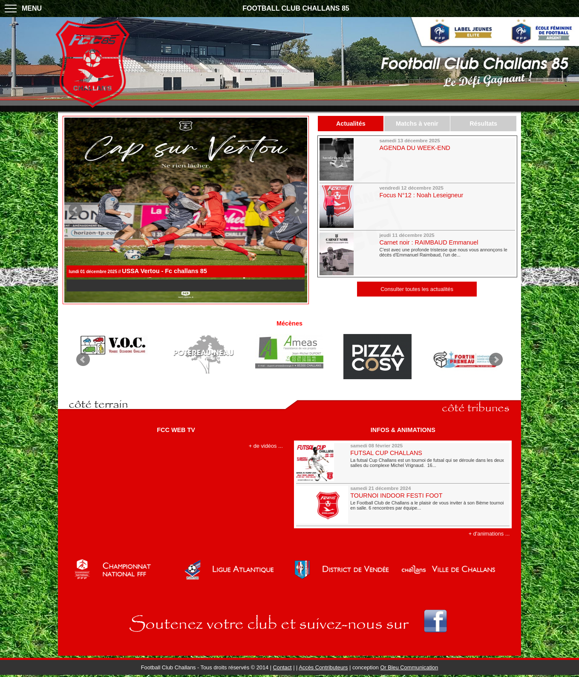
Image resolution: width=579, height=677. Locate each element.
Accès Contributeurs (323, 667)
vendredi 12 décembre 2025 (411, 187)
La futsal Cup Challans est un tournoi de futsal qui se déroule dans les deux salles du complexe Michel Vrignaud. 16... (427, 463)
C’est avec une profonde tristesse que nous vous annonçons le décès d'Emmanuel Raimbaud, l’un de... (443, 252)
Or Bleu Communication (409, 667)
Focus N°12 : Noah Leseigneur (421, 195)
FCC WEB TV (176, 429)
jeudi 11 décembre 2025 (406, 235)
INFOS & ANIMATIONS (403, 429)
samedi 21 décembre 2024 (380, 488)
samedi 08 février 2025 (376, 445)
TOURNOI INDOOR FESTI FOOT (396, 495)
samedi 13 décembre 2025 (409, 140)
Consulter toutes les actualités (416, 289)
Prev (75, 210)
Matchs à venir (417, 123)
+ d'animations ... (489, 533)
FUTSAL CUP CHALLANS (386, 452)
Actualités (351, 123)
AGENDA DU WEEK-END (414, 147)
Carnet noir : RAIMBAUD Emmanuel (428, 242)
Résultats (483, 123)
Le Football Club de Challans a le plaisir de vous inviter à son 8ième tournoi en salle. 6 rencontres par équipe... (427, 505)
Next (296, 210)
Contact (282, 667)
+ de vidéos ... (266, 446)
